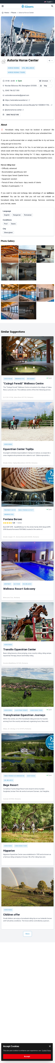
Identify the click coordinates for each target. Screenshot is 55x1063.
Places (13, 13)
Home (6, 13)
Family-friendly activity (26, 510)
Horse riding (13, 68)
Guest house (8, 378)
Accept (27, 1056)
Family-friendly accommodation (14, 776)
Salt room (17, 584)
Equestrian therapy (21, 710)
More (27, 934)
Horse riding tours (16, 72)
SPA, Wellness (28, 68)
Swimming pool (20, 378)
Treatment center (10, 510)
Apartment (7, 584)
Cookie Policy (46, 1050)
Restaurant (31, 378)
